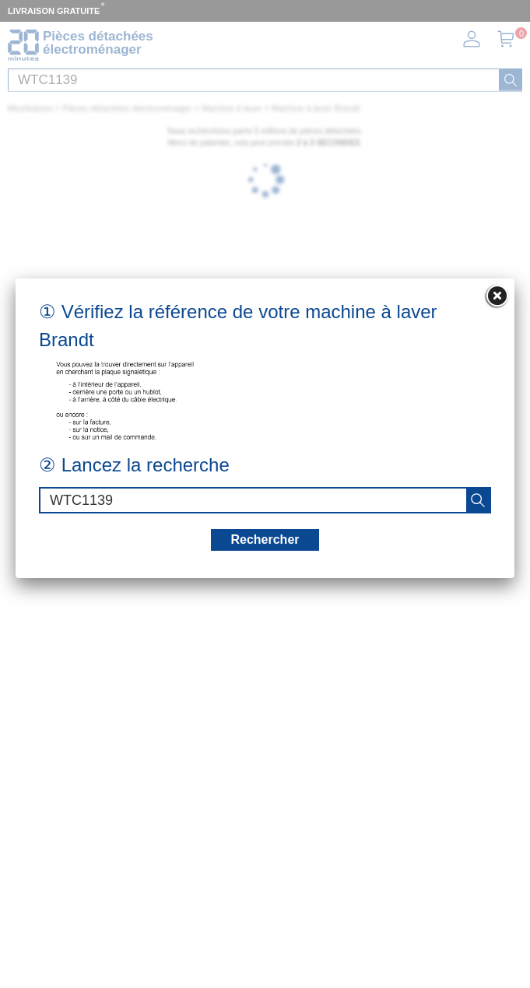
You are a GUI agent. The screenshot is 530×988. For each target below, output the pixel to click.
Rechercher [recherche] (264, 539)
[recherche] (478, 500)
